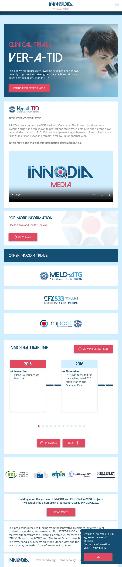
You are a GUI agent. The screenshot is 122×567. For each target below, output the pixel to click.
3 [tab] (46, 426)
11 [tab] (80, 426)
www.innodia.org (46, 560)
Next (73, 442)
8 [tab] (67, 426)
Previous (48, 442)
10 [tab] (76, 426)
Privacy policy (67, 560)
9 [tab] (71, 426)
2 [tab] (42, 426)
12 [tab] (84, 426)
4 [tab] (51, 426)
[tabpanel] (35, 385)
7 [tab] (63, 426)
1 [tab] (38, 426)
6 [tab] (59, 426)
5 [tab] (55, 426)
